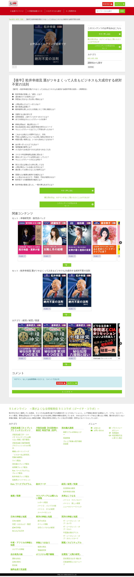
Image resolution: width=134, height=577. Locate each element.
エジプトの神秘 (18, 549)
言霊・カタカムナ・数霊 (21, 524)
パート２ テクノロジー (72, 500)
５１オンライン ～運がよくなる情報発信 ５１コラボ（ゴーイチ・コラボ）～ (54, 408)
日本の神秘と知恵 (18, 517)
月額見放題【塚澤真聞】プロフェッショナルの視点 (21, 445)
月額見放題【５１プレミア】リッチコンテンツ (21, 429)
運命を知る (16, 558)
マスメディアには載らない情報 (47, 497)
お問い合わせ (98, 430)
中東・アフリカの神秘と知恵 (21, 543)
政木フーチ (41, 484)
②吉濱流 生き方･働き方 (72, 558)
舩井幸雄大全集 (69, 491)
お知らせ (96, 428)
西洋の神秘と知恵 (69, 517)
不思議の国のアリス (70, 532)
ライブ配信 (16, 460)
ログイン (119, 4)
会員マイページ (17, 11)
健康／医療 (16, 496)
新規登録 (107, 4)
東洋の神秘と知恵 (44, 517)
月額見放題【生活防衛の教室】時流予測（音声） (47, 429)
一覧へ (67, 265)
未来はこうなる (68, 496)
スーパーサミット (44, 512)
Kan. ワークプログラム (21, 484)
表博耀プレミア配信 (19, 467)
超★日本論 (16, 527)
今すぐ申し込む (109, 34)
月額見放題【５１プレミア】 (102, 358)
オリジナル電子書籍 (45, 554)
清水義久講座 (67, 428)
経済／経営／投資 (17, 19)
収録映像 (66, 438)
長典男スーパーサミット (21, 480)
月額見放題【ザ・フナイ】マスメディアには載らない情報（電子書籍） (21, 437)
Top (10, 19)
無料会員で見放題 (18, 569)
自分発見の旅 (17, 554)
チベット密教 (43, 524)
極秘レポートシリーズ (20, 451)
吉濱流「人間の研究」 (71, 554)
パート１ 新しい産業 (71, 503)
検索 (122, 11)
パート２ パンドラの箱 (47, 506)
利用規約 (114, 433)
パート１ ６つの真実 (46, 509)
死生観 (14, 565)
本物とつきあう (43, 542)
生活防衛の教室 (69, 488)
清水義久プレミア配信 (20, 464)
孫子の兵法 (42, 521)
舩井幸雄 (90, 67)
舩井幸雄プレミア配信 (20, 476)
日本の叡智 (16, 521)
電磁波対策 (42, 550)
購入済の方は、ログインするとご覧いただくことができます (104, 40)
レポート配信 (43, 502)
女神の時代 (16, 562)
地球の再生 (42, 547)
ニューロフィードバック (72, 507)
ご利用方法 (71, 11)
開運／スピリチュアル (71, 542)
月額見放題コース (35, 11)
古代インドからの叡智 (46, 527)
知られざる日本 (18, 531)
